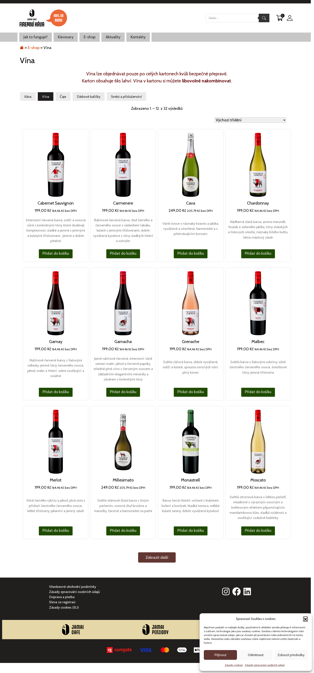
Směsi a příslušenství (126, 96)
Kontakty (138, 37)
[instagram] (226, 591)
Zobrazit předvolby (291, 655)
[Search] (264, 18)
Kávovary (65, 37)
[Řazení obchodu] (250, 120)
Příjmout (220, 655)
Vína (45, 96)
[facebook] (236, 591)
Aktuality (113, 37)
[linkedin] (247, 591)
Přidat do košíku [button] (55, 253)
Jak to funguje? (35, 37)
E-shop (89, 37)
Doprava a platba (61, 597)
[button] (305, 619)
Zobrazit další (157, 557)
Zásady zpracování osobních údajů (265, 665)
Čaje (63, 96)
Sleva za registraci (62, 602)
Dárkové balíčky (88, 96)
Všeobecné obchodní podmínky (72, 586)
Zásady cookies (234, 665)
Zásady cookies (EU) (64, 607)
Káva (27, 96)
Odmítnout (256, 655)
